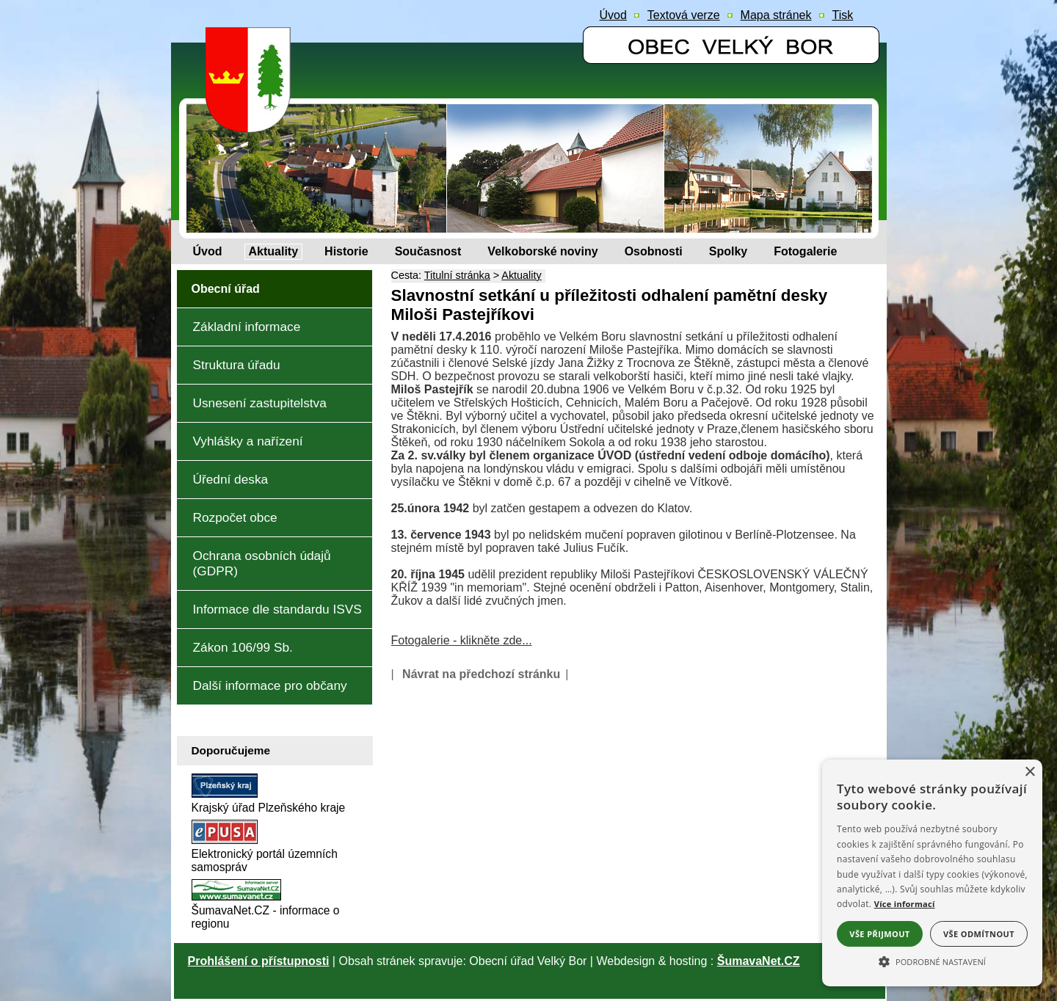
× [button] (1029, 772)
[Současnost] (428, 252)
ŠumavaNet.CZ (758, 961)
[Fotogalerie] (805, 252)
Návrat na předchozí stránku (481, 674)
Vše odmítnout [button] (978, 933)
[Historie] (346, 252)
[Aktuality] (273, 252)
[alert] (932, 873)
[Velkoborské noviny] (542, 252)
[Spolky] (728, 252)
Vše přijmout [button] (879, 933)
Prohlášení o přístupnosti (259, 961)
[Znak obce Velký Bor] (252, 122)
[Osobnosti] (653, 252)
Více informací (904, 903)
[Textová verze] (683, 15)
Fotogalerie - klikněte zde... (461, 640)
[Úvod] (208, 252)
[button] (932, 960)
